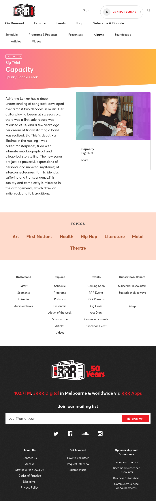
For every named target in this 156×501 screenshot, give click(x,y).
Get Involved (78, 450)
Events (96, 277)
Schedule (11, 34)
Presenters (75, 34)
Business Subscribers (126, 478)
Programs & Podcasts (43, 34)
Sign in (87, 10)
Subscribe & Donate (132, 277)
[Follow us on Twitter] (56, 434)
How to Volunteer (78, 458)
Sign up (135, 418)
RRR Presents (96, 299)
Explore (60, 277)
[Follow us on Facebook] (70, 434)
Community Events (96, 319)
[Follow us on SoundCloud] (85, 434)
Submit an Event (96, 326)
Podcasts (60, 299)
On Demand (23, 277)
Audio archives (23, 306)
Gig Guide (96, 306)
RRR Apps (131, 393)
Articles (16, 41)
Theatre (78, 248)
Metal (138, 236)
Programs (60, 292)
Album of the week (60, 312)
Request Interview (78, 464)
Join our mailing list (78, 406)
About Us (29, 450)
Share (84, 160)
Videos (36, 41)
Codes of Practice (29, 475)
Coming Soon (96, 286)
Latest (23, 286)
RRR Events (96, 292)
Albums (99, 34)
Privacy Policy (30, 487)
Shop (132, 306)
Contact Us (29, 458)
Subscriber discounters (132, 286)
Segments (23, 292)
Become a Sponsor (126, 462)
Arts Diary (96, 312)
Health (66, 236)
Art (16, 236)
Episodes (23, 299)
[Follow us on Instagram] (100, 434)
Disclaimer (29, 481)
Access (29, 464)
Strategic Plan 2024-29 (29, 470)
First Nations (39, 236)
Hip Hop (89, 236)
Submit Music (77, 470)
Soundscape (123, 34)
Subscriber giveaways (132, 292)
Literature (115, 236)
